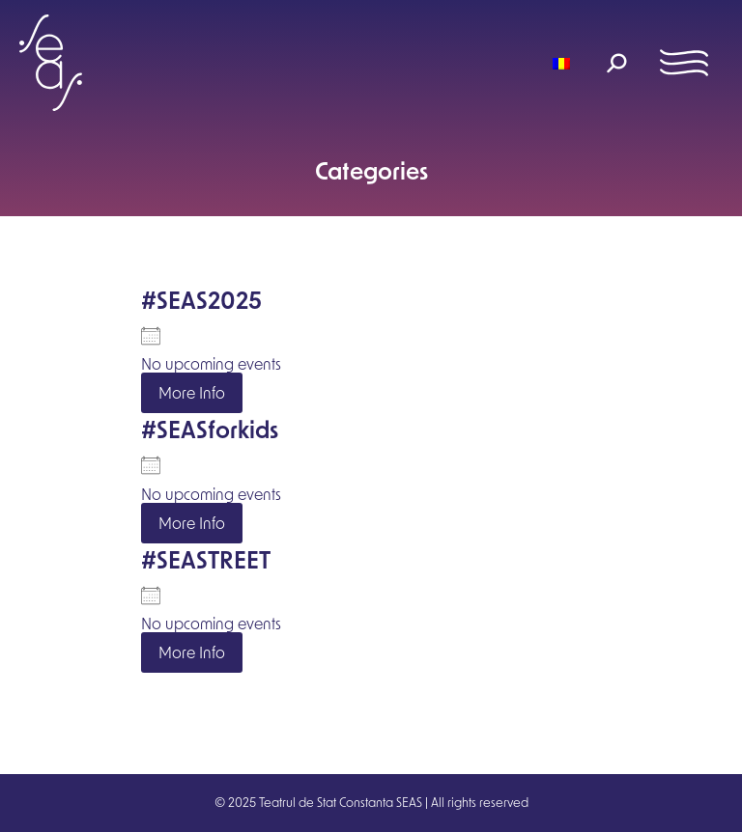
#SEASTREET (206, 559)
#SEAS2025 (201, 300)
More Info (191, 392)
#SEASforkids (209, 429)
